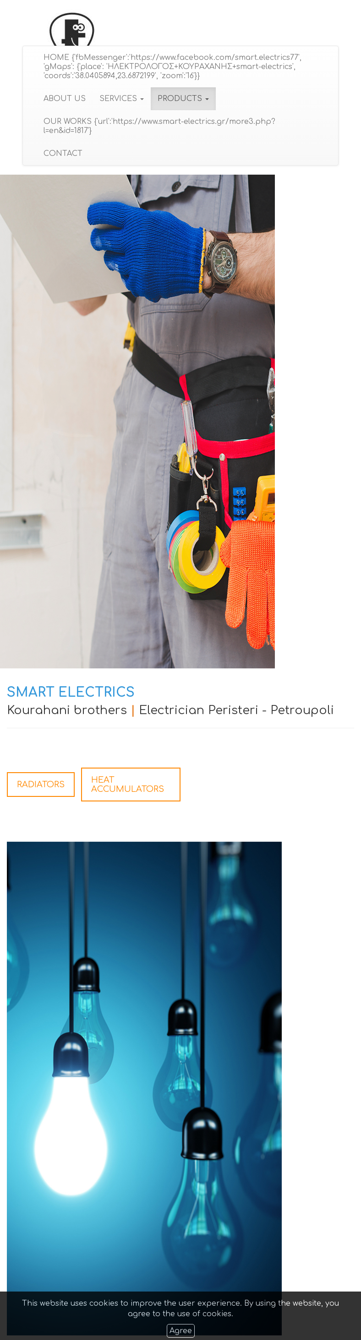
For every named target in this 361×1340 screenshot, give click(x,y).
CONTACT (62, 153)
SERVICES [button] (121, 99)
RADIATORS (41, 784)
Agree (181, 1331)
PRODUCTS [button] (182, 99)
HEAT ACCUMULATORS (127, 784)
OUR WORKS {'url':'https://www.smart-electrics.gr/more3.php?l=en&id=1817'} (159, 126)
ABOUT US (64, 99)
